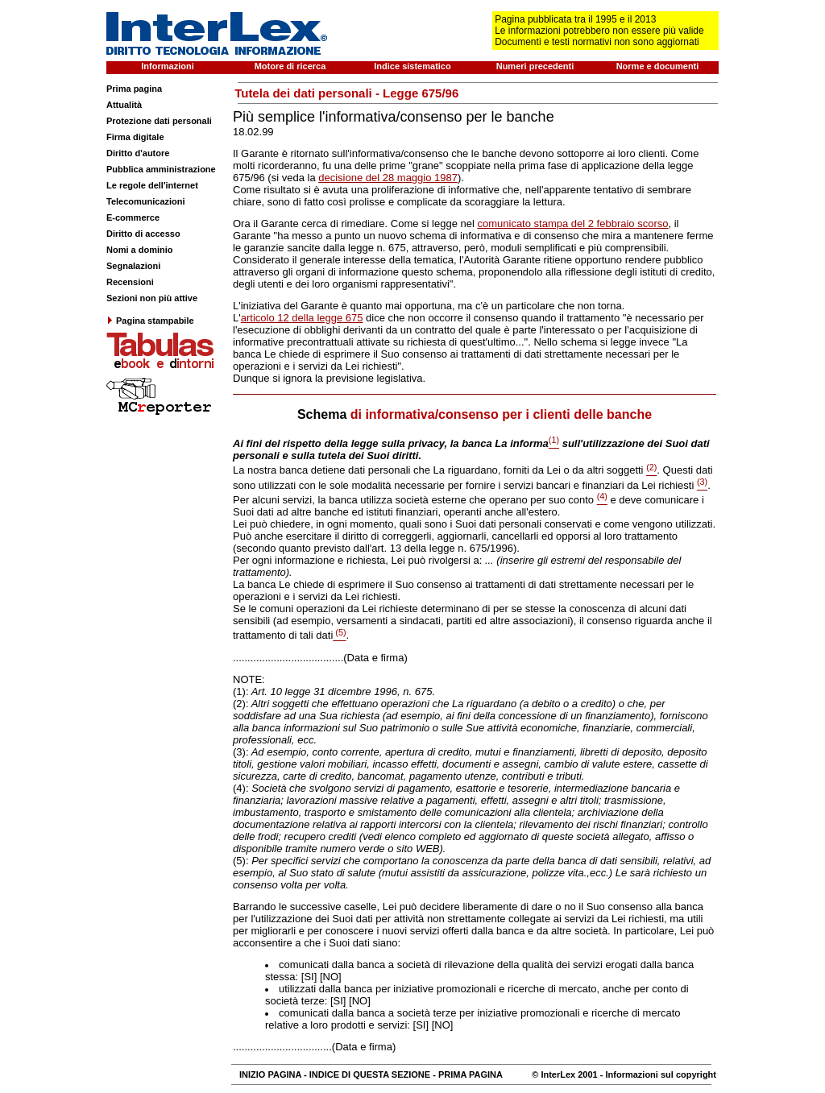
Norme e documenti (657, 66)
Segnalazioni (133, 266)
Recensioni (130, 282)
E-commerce (133, 217)
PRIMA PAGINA (470, 1074)
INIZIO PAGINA (270, 1074)
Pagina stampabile (150, 320)
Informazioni (167, 66)
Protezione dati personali (159, 121)
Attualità (124, 105)
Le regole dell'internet (152, 185)
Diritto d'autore (137, 153)
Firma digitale (135, 137)
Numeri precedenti (535, 66)
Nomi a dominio (139, 250)
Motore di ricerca (290, 66)
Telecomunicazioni (145, 201)
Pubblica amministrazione (161, 169)
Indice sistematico (412, 66)
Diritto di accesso (143, 233)
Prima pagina (134, 88)
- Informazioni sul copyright (657, 1074)
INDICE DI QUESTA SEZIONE (369, 1074)
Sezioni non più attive (151, 298)
